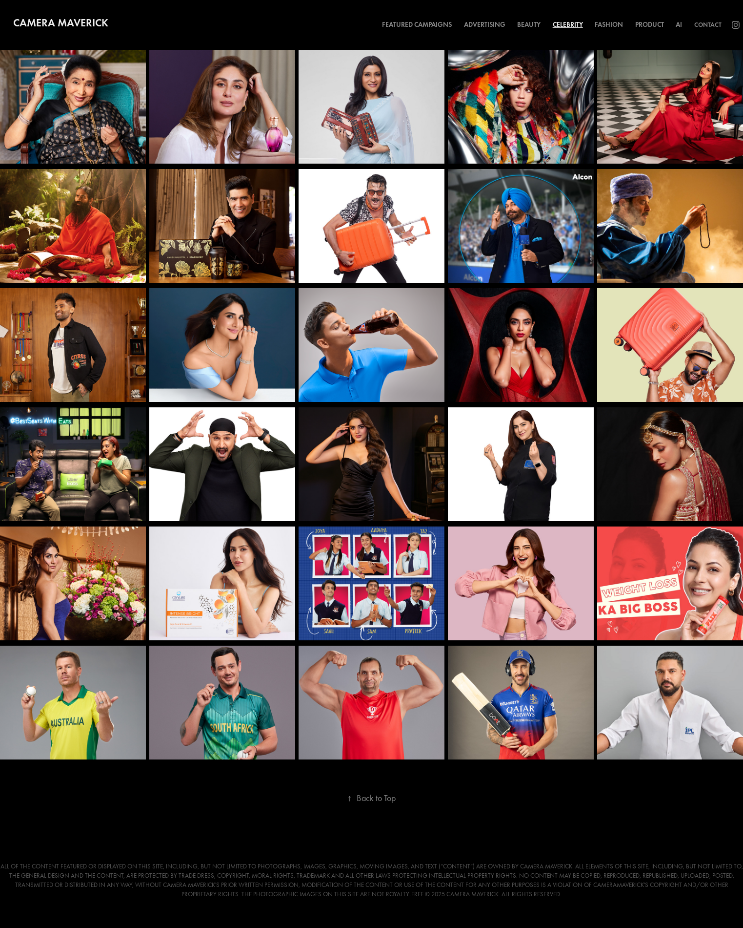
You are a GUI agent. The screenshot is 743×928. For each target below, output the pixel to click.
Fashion (609, 25)
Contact (708, 25)
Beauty (529, 25)
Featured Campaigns (417, 25)
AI (679, 25)
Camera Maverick (60, 22)
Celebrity (568, 25)
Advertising (484, 25)
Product (649, 25)
